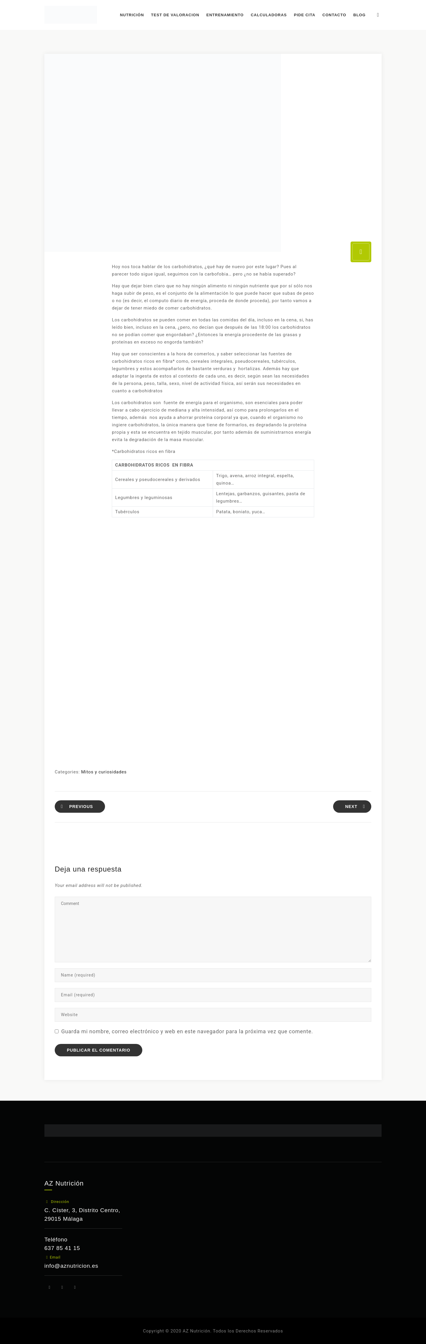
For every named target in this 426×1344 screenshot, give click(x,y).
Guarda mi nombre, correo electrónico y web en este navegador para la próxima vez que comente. (187, 1031)
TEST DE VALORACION (178, 15)
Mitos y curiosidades (104, 772)
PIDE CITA (307, 15)
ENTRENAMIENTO (227, 15)
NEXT (355, 806)
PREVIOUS (77, 806)
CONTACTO (336, 15)
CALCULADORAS (271, 15)
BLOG (362, 15)
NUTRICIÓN (134, 15)
